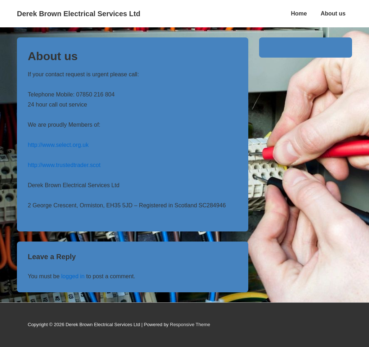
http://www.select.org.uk (58, 145)
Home (299, 13)
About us (333, 13)
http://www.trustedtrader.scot (64, 165)
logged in (73, 276)
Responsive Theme (190, 324)
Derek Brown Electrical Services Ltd (78, 14)
